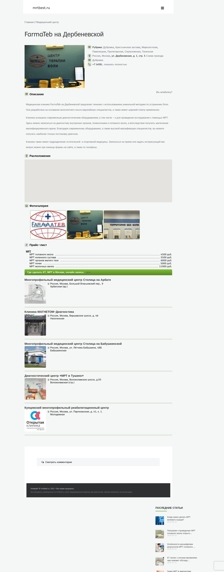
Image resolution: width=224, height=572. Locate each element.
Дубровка (108, 47)
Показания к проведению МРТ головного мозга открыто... (181, 33)
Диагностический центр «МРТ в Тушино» (54, 386)
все (88, 283)
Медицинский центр (47, 22)
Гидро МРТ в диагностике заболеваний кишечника (179, 74)
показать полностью (115, 73)
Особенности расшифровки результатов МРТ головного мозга (178, 204)
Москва (106, 60)
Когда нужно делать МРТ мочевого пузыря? (178, 19)
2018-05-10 (170, 171)
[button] (79, 186)
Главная (29, 22)
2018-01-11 (170, 247)
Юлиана (158, 132)
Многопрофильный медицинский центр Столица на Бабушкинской (73, 354)
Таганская (115, 55)
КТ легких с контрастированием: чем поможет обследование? (173, 242)
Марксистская (100, 51)
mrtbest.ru (46, 499)
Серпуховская (100, 55)
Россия (96, 60)
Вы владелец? (138, 92)
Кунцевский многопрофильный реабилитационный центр (67, 418)
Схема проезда (101, 64)
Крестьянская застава (127, 47)
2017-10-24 (170, 286)
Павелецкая (116, 51)
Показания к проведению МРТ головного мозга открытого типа (175, 165)
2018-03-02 (170, 209)
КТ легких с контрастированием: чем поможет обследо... (182, 60)
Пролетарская (132, 51)
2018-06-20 (170, 132)
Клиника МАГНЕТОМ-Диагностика (49, 322)
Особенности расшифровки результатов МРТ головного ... (181, 46)
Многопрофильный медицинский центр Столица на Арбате (68, 290)
